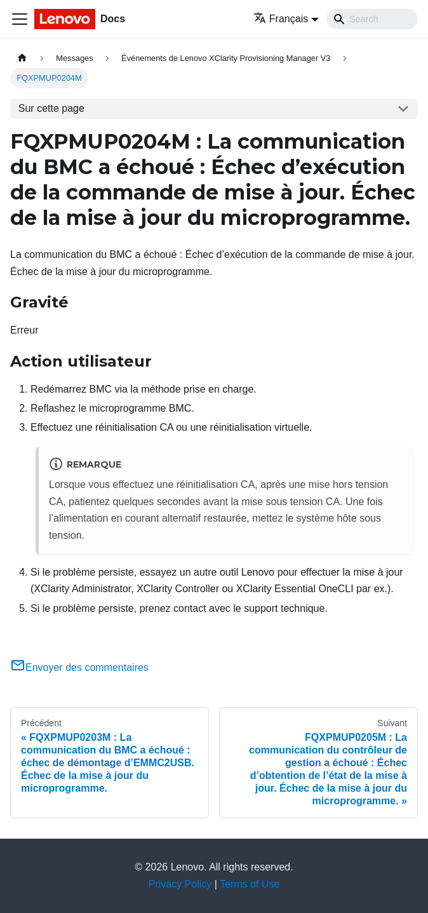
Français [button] (280, 18)
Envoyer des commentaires (79, 667)
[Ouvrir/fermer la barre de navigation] (19, 19)
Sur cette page (51, 108)
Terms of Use (249, 884)
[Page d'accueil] (22, 58)
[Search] (372, 19)
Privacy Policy (180, 884)
